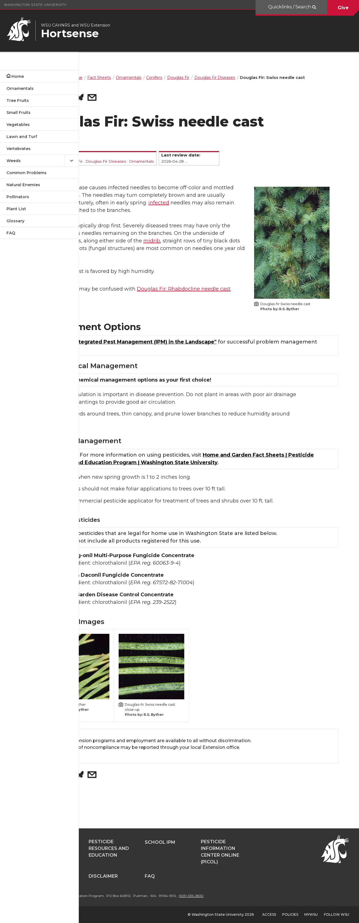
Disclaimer (163, 876)
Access (269, 914)
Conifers (108, 167)
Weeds (13, 160)
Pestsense (106, 842)
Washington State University (35, 5)
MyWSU (311, 914)
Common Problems (26, 172)
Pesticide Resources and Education (169, 848)
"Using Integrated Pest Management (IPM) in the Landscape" (194, 353)
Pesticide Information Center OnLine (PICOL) (280, 851)
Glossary (15, 220)
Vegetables (18, 124)
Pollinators (17, 196)
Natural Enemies (23, 184)
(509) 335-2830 (251, 896)
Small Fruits (18, 112)
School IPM (220, 842)
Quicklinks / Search (290, 7)
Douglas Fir (130, 167)
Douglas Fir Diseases (164, 167)
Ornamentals (20, 88)
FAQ (10, 232)
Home (17, 76)
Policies (290, 914)
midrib (149, 262)
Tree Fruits (17, 100)
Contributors (112, 876)
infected (160, 216)
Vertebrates (18, 148)
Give (343, 7)
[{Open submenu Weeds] (72, 161)
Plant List (16, 208)
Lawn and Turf (21, 136)
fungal (117, 193)
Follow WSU (336, 914)
